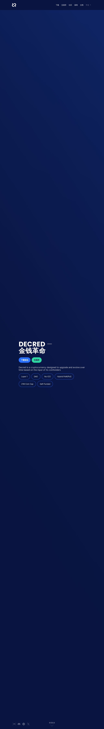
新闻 (76, 5)
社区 (70, 5)
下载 (57, 5)
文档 (81, 5)
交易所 (63, 5)
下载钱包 (24, 360)
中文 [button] (88, 5)
